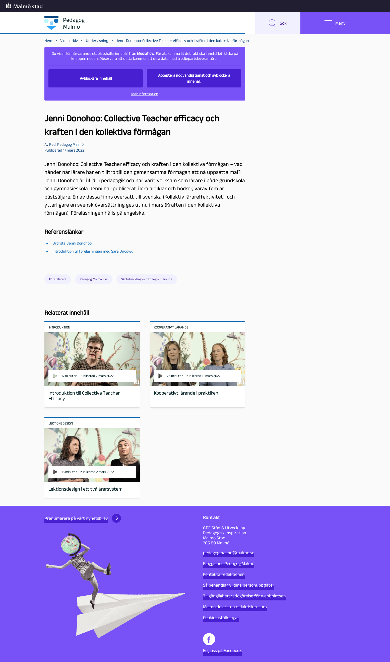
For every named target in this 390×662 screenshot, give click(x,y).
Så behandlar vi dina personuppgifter (238, 585)
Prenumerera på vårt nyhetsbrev (82, 518)
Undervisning (97, 40)
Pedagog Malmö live (93, 279)
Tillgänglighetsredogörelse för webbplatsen (244, 595)
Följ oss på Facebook (222, 643)
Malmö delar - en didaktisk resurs (235, 606)
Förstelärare (57, 279)
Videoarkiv (69, 40)
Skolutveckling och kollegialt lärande (146, 279)
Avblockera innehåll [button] (96, 78)
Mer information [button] (144, 94)
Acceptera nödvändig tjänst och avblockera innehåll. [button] (194, 78)
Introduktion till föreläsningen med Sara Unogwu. (93, 251)
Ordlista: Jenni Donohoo (72, 243)
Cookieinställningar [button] (221, 617)
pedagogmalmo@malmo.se (228, 552)
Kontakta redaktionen (224, 574)
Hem (48, 40)
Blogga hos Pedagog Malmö (228, 563)
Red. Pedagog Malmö (66, 144)
